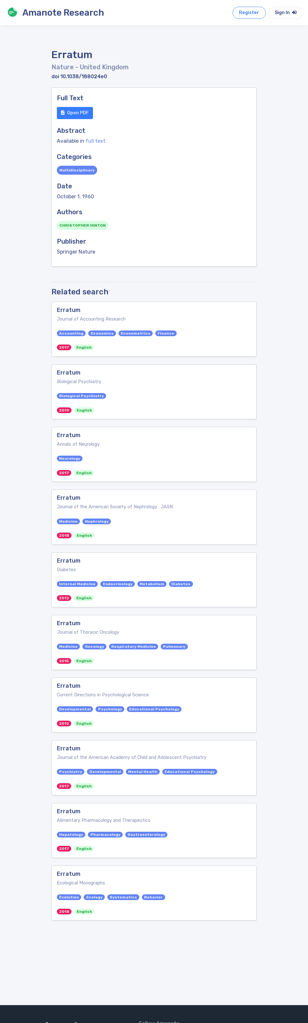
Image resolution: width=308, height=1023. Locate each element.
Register (249, 12)
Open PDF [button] (75, 113)
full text (95, 141)
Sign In (285, 12)
